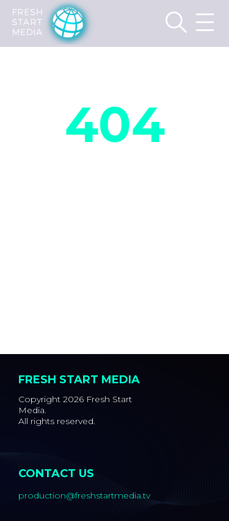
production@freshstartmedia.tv (84, 495)
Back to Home (114, 222)
